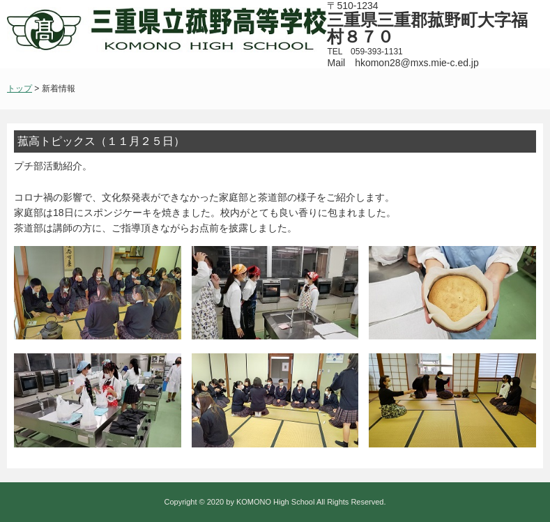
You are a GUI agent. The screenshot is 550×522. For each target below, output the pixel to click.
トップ (19, 88)
